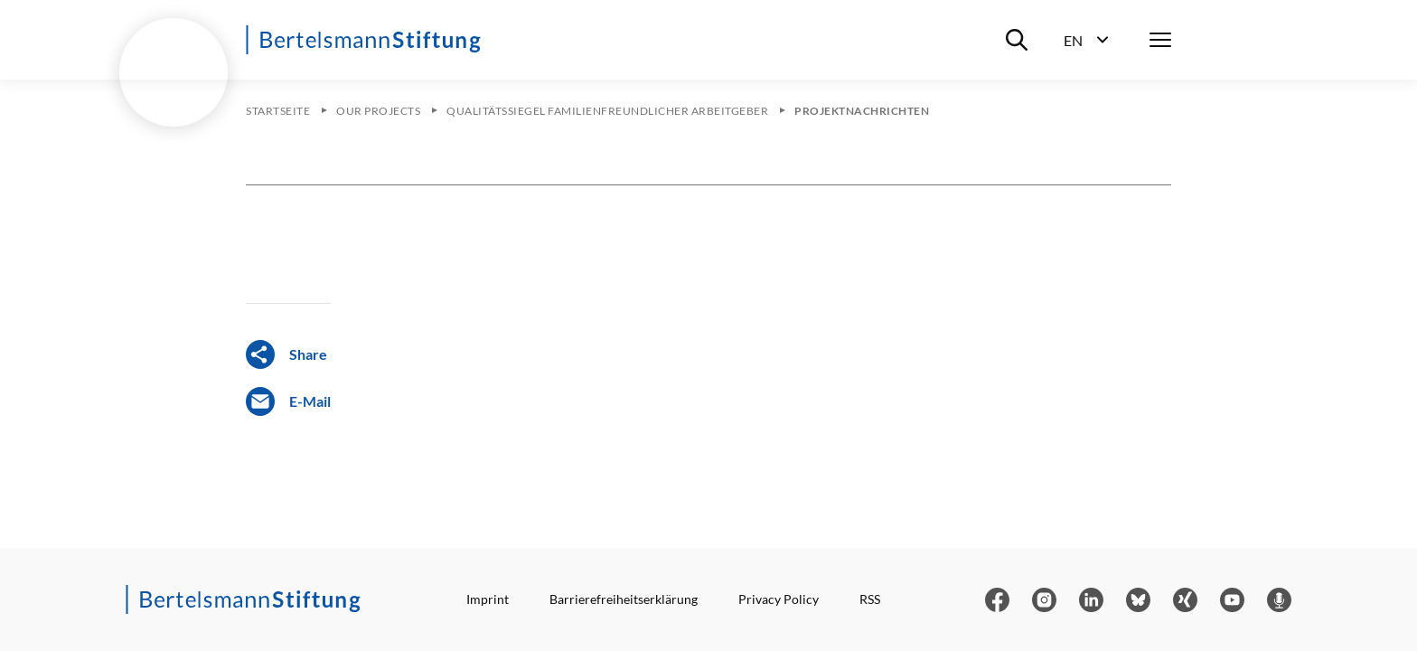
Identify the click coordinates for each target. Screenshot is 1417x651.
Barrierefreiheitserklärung (623, 599)
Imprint (487, 599)
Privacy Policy (778, 599)
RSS (869, 599)
